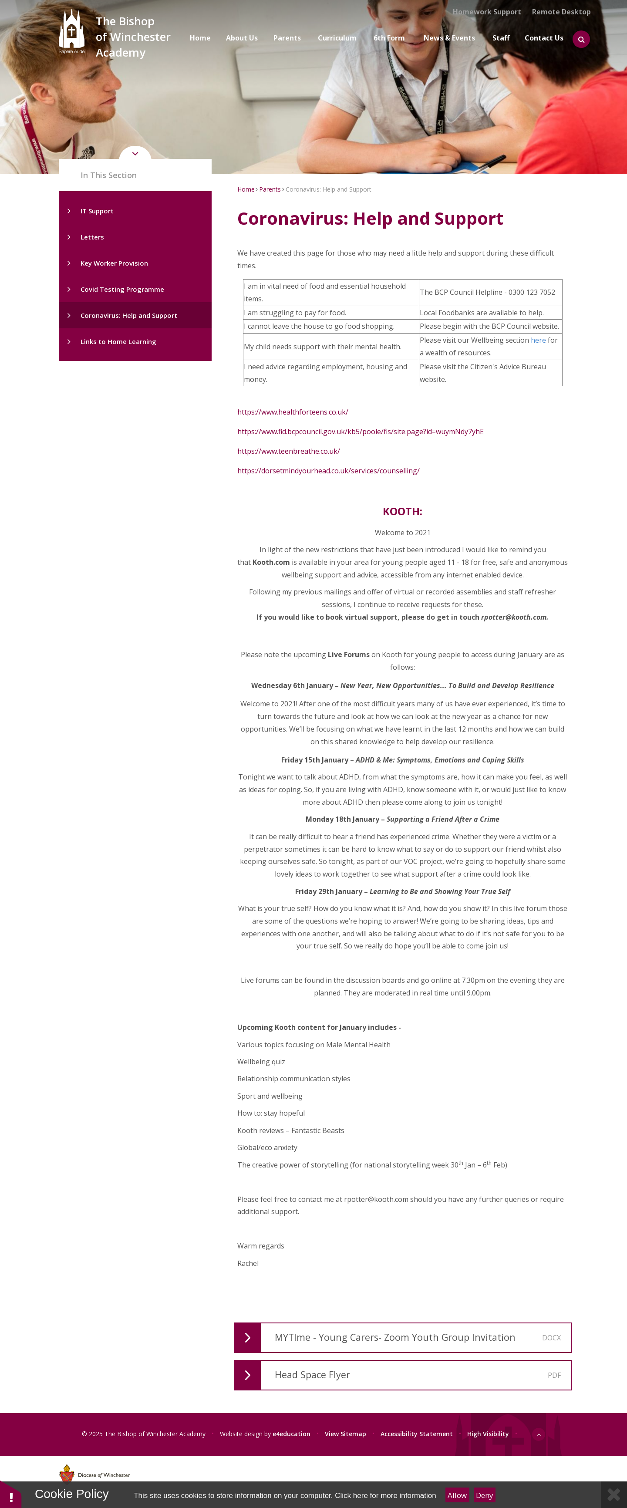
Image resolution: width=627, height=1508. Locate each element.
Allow (457, 1495)
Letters (92, 237)
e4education (291, 1433)
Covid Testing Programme (122, 289)
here (539, 340)
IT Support (97, 210)
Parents (270, 189)
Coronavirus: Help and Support (129, 315)
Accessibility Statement (417, 1433)
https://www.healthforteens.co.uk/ (292, 412)
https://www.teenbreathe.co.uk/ (288, 451)
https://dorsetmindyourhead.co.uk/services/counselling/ (328, 471)
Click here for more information (385, 1495)
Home (246, 189)
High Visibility (488, 1433)
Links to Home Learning (118, 341)
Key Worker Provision (114, 263)
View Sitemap (345, 1433)
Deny (484, 1495)
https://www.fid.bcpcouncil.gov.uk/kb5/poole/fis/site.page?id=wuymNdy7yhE (360, 431)
